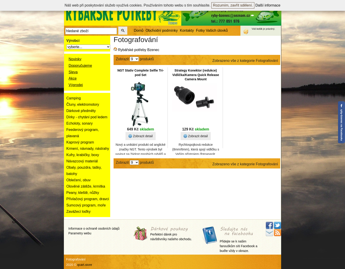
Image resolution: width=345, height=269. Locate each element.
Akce (73, 78)
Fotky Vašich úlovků (212, 30)
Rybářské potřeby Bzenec (138, 50)
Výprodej (76, 85)
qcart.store (84, 265)
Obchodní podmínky (162, 30)
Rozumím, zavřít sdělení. (233, 5)
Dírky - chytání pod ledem (86, 117)
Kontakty (187, 30)
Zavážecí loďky (78, 211)
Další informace (267, 5)
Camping (73, 98)
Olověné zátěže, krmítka (85, 186)
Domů (138, 30)
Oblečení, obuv (78, 180)
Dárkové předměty (81, 111)
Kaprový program (80, 142)
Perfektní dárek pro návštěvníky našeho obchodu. (171, 234)
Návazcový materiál (82, 161)
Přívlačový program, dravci (87, 199)
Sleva (73, 72)
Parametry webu (79, 233)
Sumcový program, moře (86, 205)
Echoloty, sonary (79, 123)
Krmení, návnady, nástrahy (87, 148)
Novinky (75, 59)
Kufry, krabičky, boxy (82, 155)
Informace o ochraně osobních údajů (93, 228)
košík (259, 28)
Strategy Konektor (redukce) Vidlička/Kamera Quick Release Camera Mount (195, 75)
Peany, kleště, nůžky (82, 193)
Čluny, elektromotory (82, 104)
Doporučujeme (80, 65)
